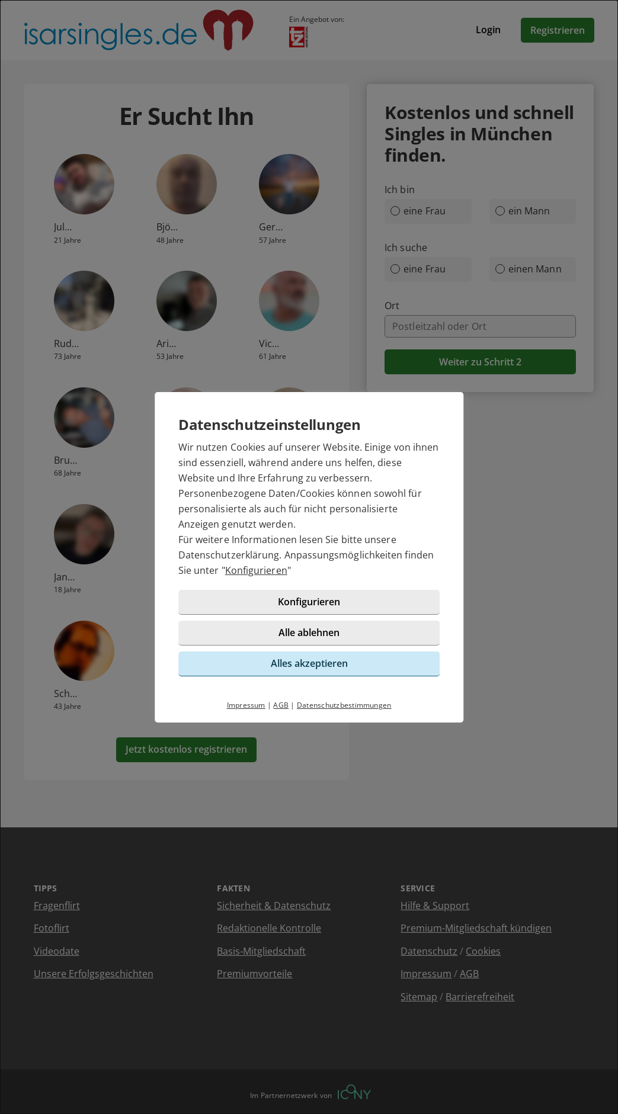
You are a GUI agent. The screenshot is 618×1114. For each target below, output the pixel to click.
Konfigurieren (256, 570)
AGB (281, 705)
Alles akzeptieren (309, 663)
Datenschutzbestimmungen (344, 705)
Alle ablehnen (309, 632)
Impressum (246, 705)
